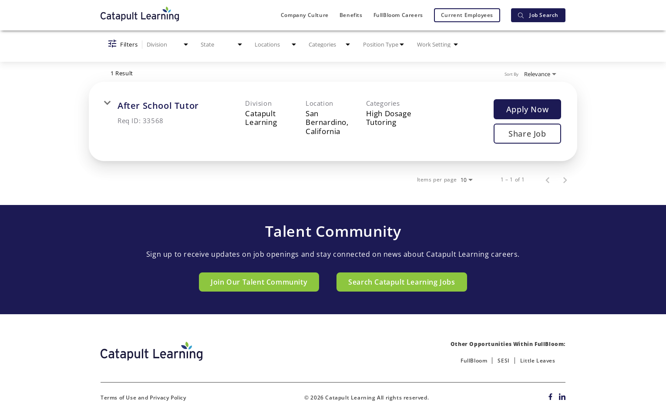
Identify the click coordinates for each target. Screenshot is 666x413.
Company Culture (305, 15)
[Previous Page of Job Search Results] (547, 179)
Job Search (538, 15)
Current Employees (467, 15)
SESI (503, 360)
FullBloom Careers (398, 15)
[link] (333, 121)
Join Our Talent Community (259, 282)
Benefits (351, 15)
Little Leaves (537, 360)
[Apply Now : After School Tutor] (527, 109)
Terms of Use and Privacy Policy (143, 397)
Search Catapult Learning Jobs (401, 282)
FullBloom (474, 360)
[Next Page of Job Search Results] (565, 179)
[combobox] (168, 44)
